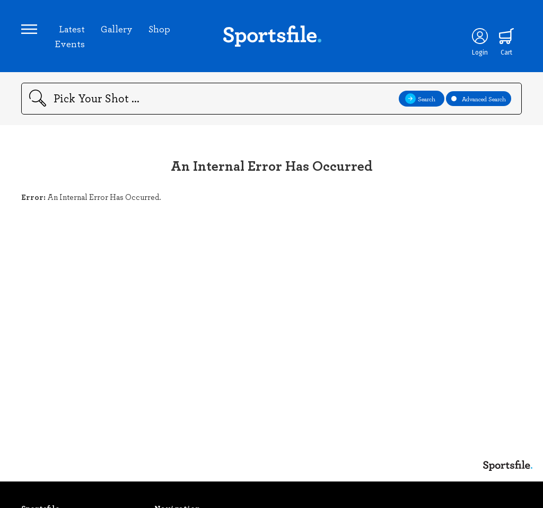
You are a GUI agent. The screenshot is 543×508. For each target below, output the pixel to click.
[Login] (480, 36)
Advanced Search (478, 98)
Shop (159, 28)
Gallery (117, 28)
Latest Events (70, 36)
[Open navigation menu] (29, 29)
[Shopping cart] (506, 36)
